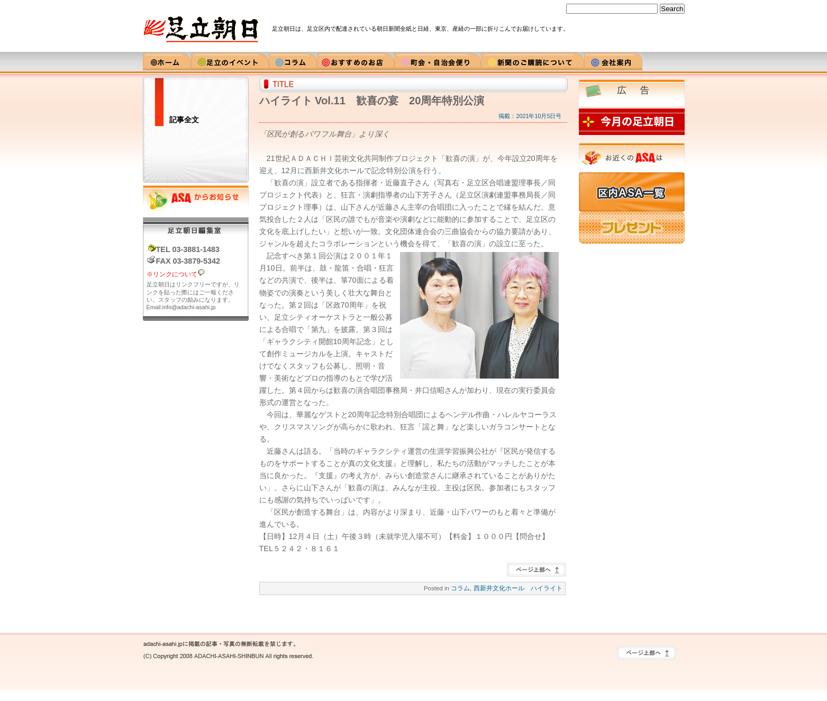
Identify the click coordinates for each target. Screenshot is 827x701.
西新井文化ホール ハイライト (518, 588)
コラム (460, 588)
